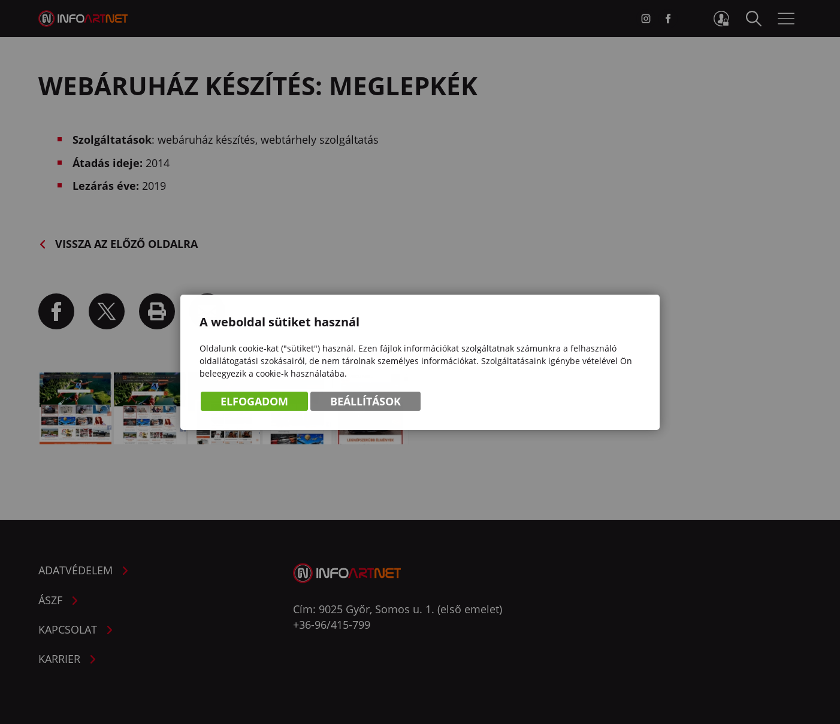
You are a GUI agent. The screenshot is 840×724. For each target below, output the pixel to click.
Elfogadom (254, 402)
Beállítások (365, 402)
